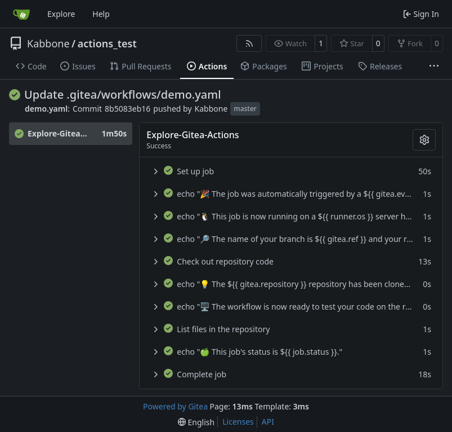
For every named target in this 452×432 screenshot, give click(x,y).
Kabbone (48, 43)
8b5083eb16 (127, 108)
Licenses (238, 421)
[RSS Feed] (249, 43)
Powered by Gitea (175, 406)
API (268, 421)
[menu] (196, 422)
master (245, 108)
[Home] (21, 14)
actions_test (107, 43)
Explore (61, 13)
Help (101, 13)
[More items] (434, 66)
